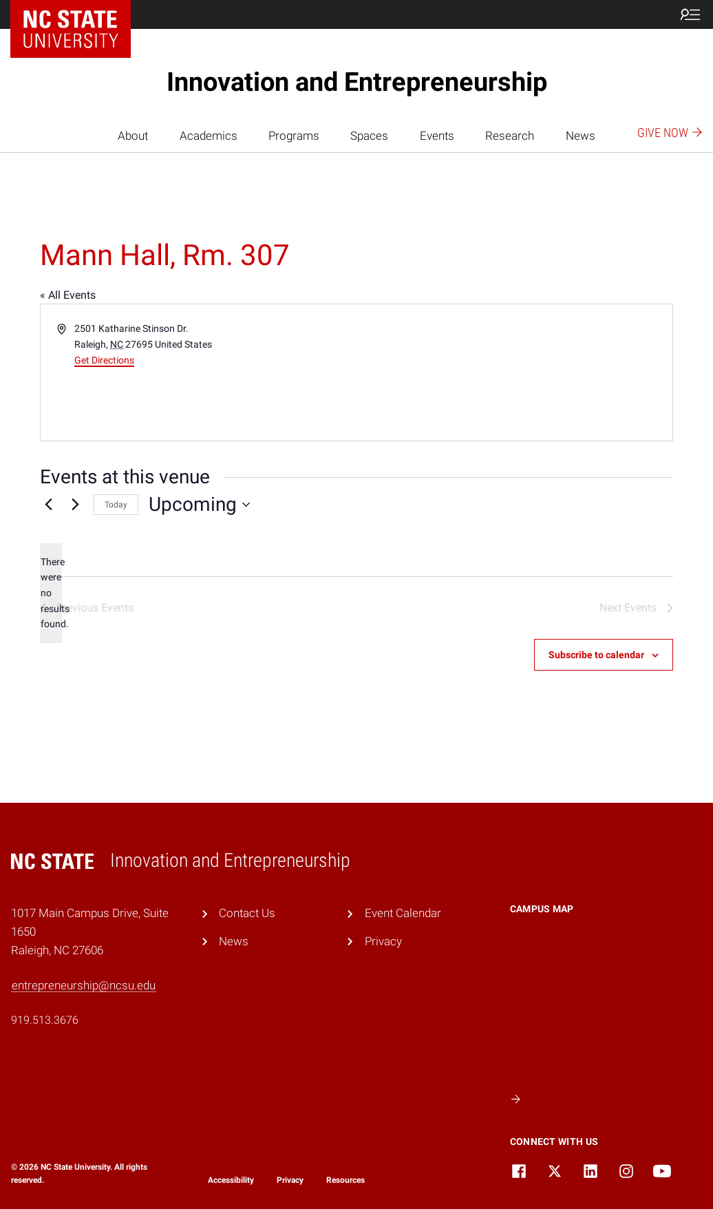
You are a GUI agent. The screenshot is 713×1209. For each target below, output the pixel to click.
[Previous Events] (48, 504)
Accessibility (231, 1180)
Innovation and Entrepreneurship (357, 82)
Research (509, 136)
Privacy (383, 941)
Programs (293, 136)
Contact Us (247, 913)
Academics (208, 136)
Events (437, 136)
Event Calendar (403, 913)
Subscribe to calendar (596, 654)
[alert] (51, 593)
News (580, 136)
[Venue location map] (513, 372)
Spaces (369, 136)
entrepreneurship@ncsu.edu (84, 985)
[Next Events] (75, 504)
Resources (345, 1180)
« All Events (68, 295)
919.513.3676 (44, 1020)
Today (116, 504)
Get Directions (104, 360)
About (133, 136)
